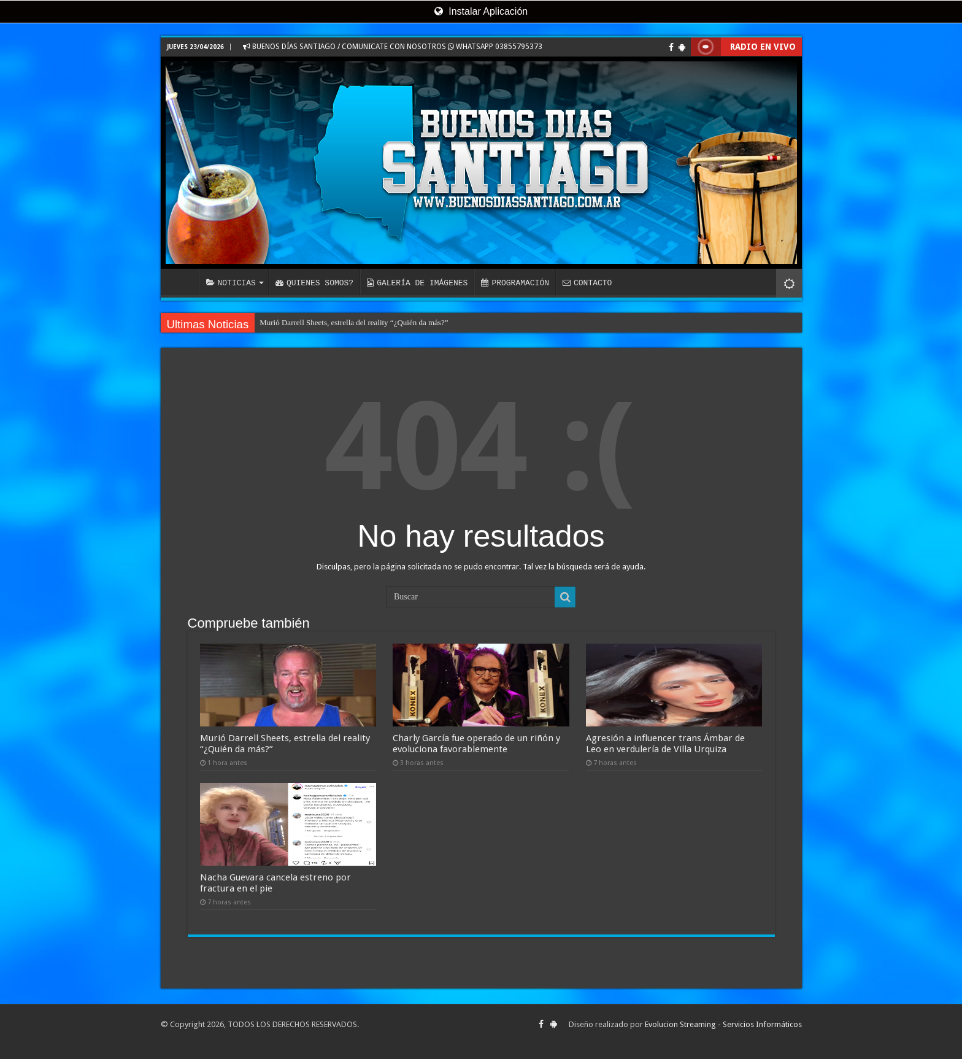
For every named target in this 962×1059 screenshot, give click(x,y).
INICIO (183, 282)
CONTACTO (587, 282)
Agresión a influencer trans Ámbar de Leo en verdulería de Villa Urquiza (665, 744)
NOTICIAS (231, 282)
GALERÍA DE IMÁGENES (417, 282)
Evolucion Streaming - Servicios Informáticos (723, 1024)
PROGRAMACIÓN (515, 282)
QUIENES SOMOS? (314, 282)
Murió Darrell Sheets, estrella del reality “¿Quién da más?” (354, 322)
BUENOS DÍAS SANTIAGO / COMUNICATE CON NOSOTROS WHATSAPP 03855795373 (392, 46)
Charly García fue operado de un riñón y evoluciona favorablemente (476, 744)
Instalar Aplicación (481, 11)
